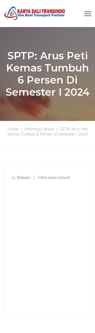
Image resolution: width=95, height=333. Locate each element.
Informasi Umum (54, 177)
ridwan (23, 177)
